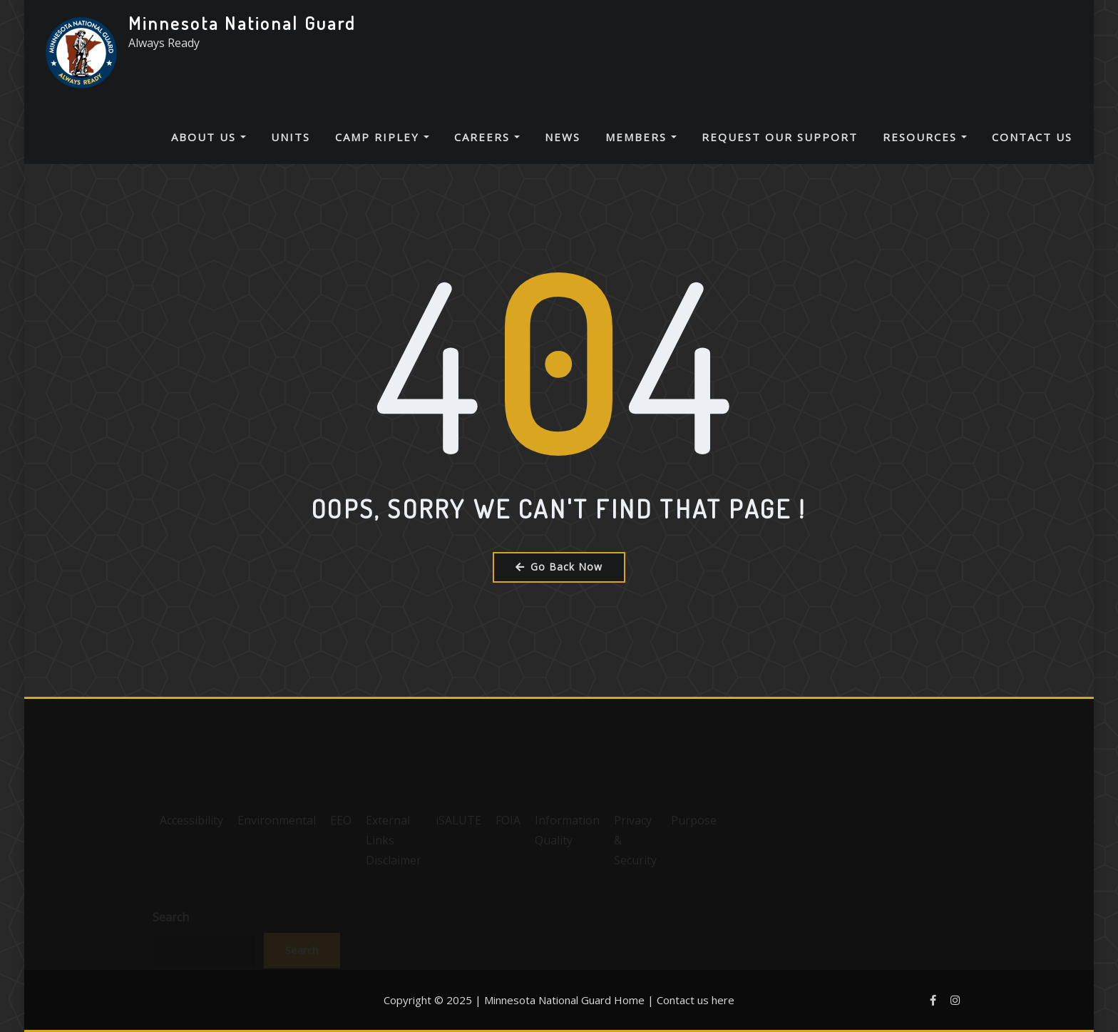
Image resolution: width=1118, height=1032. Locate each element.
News (562, 137)
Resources (925, 137)
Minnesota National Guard (242, 22)
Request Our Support (780, 137)
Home (629, 1000)
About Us (208, 137)
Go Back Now (559, 566)
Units (290, 137)
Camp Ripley (382, 137)
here (723, 1000)
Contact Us (1032, 137)
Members (641, 137)
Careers (487, 137)
